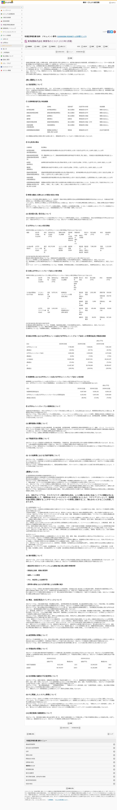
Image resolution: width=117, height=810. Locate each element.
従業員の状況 (61, 51)
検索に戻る (31, 734)
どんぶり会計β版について (61, 799)
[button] (113, 2)
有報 (99, 46)
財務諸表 (30, 46)
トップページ (6, 10)
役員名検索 (5, 21)
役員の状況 (29, 783)
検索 (93, 46)
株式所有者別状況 (31, 780)
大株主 (38, 46)
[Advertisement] (70, 17)
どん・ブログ (6, 63)
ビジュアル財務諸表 (8, 14)
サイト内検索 (6, 35)
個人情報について (7, 56)
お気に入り (62, 46)
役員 (45, 46)
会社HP (85, 46)
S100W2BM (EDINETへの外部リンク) (72, 36)
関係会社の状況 (30, 758)
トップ (111, 734)
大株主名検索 (6, 17)
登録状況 (53, 46)
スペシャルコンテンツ (8, 32)
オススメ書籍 (6, 70)
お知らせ (4, 39)
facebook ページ (7, 67)
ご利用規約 (50, 799)
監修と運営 (5, 59)
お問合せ (4, 43)
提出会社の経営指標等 (32, 748)
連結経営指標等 (30, 744)
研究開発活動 (79, 51)
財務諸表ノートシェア (8, 28)
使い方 (4, 49)
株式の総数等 (30, 773)
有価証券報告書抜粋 (8, 25)
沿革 (27, 751)
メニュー (71, 51)
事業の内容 (29, 755)
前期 (71, 58)
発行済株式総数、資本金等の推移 (35, 776)
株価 (106, 46)
